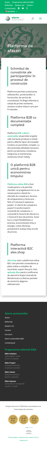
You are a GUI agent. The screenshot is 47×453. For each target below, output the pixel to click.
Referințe (9, 5)
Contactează (10, 9)
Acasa (7, 2)
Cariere (30, 5)
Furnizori (8, 334)
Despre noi (19, 5)
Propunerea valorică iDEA (23, 2)
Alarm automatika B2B (14, 338)
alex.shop (12, 260)
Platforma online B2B (17, 184)
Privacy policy (13, 437)
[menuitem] (11, 12)
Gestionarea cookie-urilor (28, 437)
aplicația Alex (13, 272)
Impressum (23, 440)
